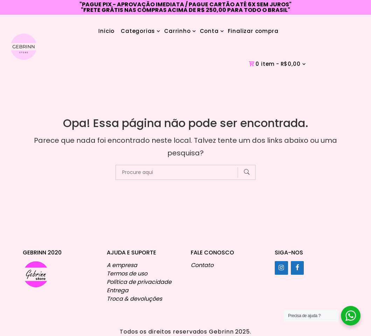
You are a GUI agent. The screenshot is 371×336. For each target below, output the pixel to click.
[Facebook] (297, 268)
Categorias (138, 31)
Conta (209, 31)
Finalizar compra (253, 31)
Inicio (106, 31)
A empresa (122, 265)
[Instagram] (281, 268)
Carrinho (177, 31)
